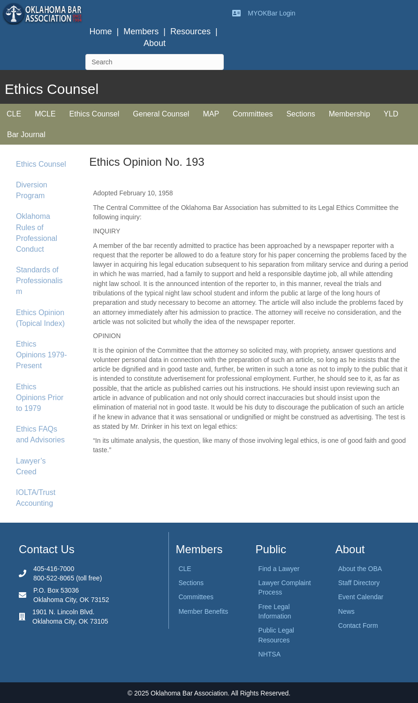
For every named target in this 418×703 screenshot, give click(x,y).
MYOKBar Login (271, 13)
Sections (300, 114)
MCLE (45, 114)
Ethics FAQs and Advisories (40, 434)
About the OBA (360, 568)
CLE (14, 114)
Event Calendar (361, 597)
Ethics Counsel (94, 114)
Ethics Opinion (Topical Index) (40, 318)
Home (101, 31)
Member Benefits (203, 611)
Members (141, 31)
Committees (253, 114)
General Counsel (161, 114)
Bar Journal (26, 135)
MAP (211, 114)
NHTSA (269, 654)
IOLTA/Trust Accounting (35, 497)
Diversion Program (31, 190)
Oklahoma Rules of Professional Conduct (36, 232)
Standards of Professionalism (39, 280)
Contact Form (358, 625)
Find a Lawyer (279, 568)
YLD (391, 114)
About (155, 43)
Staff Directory (359, 583)
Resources (190, 31)
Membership (349, 114)
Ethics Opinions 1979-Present (41, 355)
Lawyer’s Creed (31, 466)
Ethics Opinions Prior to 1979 (39, 397)
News (346, 611)
